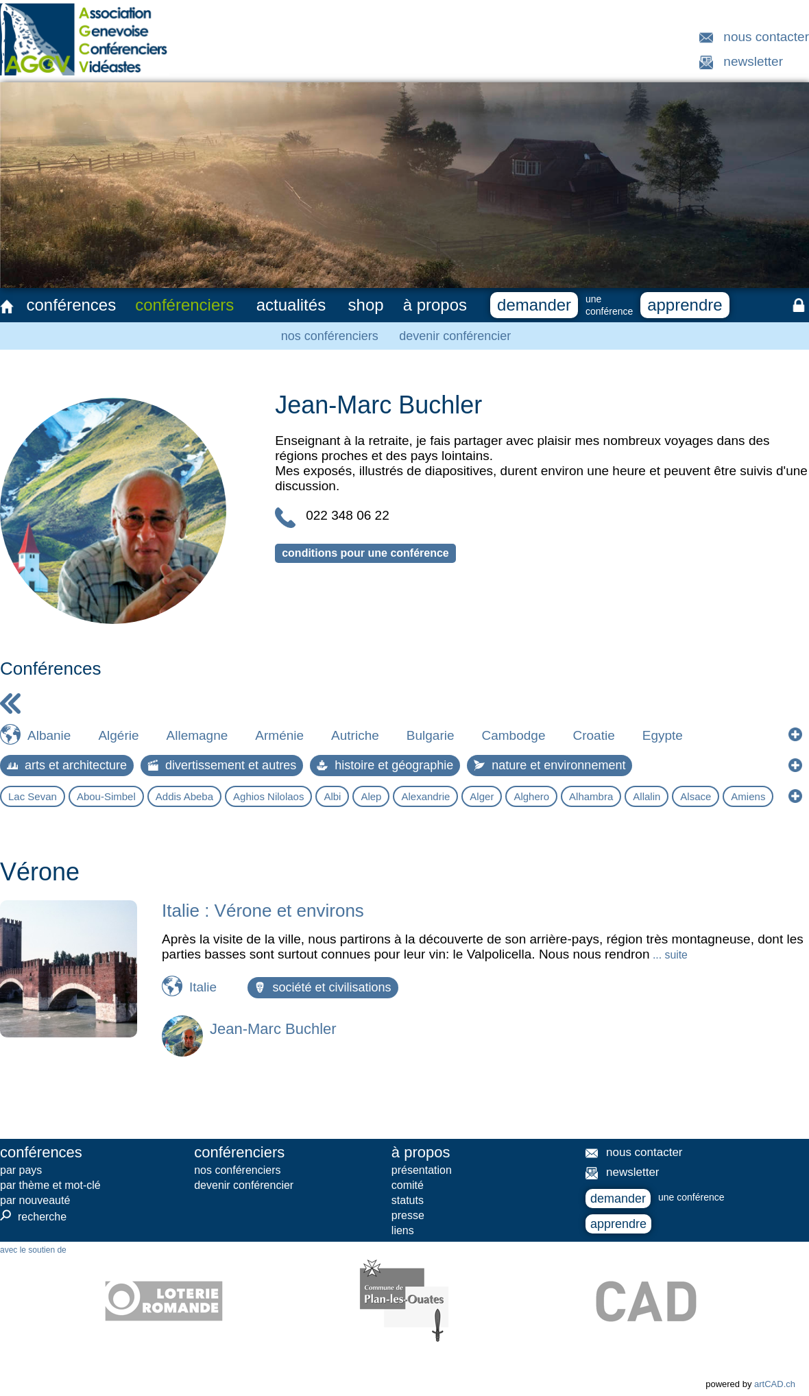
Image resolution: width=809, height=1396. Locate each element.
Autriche (355, 735)
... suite (669, 955)
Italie (203, 987)
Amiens (748, 796)
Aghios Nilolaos (268, 796)
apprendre (684, 305)
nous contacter (766, 36)
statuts (407, 1200)
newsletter (753, 61)
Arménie (279, 735)
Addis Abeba (184, 796)
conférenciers (184, 305)
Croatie (593, 735)
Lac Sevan (32, 796)
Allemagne (197, 735)
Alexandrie (425, 796)
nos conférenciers (329, 336)
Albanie (49, 735)
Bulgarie (431, 735)
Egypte (662, 735)
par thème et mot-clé (50, 1185)
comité (407, 1185)
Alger (482, 796)
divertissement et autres (221, 765)
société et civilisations (322, 987)
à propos (435, 305)
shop (366, 305)
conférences (71, 305)
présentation (421, 1170)
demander (534, 305)
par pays (21, 1170)
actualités (291, 305)
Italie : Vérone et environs (263, 910)
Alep (371, 796)
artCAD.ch (774, 1384)
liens (402, 1230)
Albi (332, 796)
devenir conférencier (455, 336)
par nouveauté (35, 1200)
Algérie (118, 735)
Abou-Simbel (106, 796)
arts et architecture (67, 765)
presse (407, 1215)
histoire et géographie (385, 765)
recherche (33, 1216)
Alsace (695, 796)
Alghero (531, 796)
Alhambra (591, 796)
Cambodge (514, 735)
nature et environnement (549, 765)
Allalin (646, 796)
